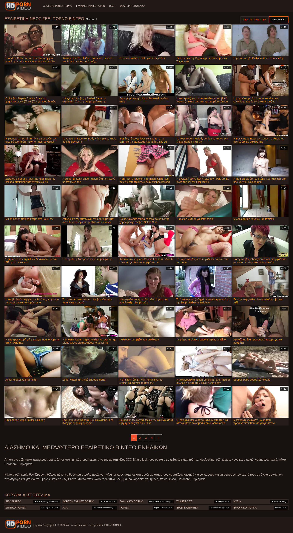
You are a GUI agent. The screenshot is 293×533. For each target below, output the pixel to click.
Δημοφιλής (279, 19)
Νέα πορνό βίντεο (254, 19)
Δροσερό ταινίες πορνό (57, 6)
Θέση (113, 6)
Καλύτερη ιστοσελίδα (133, 6)
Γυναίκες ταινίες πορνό (91, 6)
